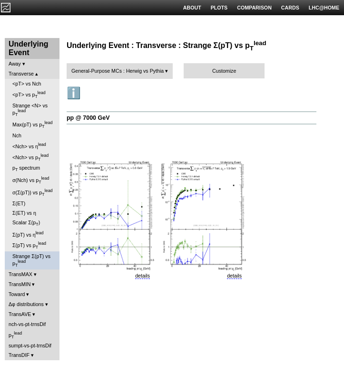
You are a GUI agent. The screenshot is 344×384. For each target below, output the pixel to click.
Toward (17, 294)
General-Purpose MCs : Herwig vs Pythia (117, 71)
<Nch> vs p (30, 157)
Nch (16, 135)
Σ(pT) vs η (27, 234)
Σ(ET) (18, 203)
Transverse (21, 74)
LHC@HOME (324, 7)
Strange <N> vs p (30, 110)
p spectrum (26, 168)
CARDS (290, 7)
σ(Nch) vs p (30, 180)
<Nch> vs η (29, 145)
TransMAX (20, 274)
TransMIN (19, 284)
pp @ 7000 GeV (88, 118)
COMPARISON (254, 7)
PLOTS (219, 7)
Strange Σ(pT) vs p (31, 260)
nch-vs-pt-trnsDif (27, 324)
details (142, 275)
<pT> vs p (29, 94)
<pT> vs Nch (26, 83)
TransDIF (19, 355)
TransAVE (20, 314)
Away (15, 64)
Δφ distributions (26, 304)
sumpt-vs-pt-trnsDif (30, 345)
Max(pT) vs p (32, 124)
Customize (224, 71)
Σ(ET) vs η (24, 213)
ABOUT (192, 7)
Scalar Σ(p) (26, 223)
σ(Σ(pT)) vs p (32, 192)
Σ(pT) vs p (29, 245)
